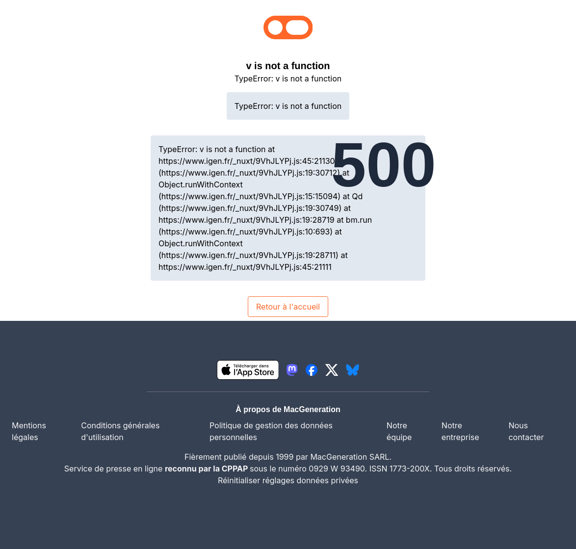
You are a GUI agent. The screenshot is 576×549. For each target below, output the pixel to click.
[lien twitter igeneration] (332, 370)
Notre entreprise (460, 431)
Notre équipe (399, 431)
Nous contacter (526, 431)
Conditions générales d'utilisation (120, 431)
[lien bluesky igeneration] (352, 370)
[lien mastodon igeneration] (292, 370)
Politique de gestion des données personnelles (271, 431)
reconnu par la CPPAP (207, 468)
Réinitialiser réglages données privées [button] (288, 480)
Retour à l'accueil (288, 307)
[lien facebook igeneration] (311, 370)
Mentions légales (29, 431)
